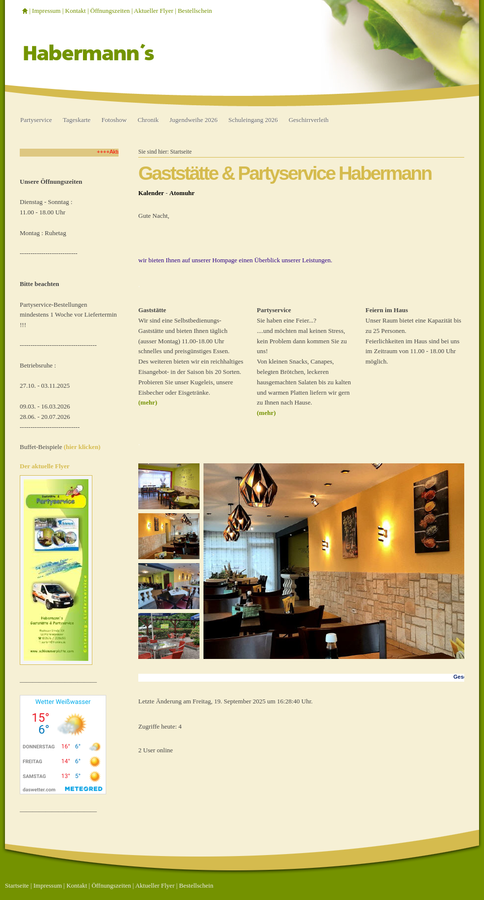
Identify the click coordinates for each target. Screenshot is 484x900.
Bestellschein (195, 10)
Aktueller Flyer (153, 10)
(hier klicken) (82, 446)
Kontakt (75, 10)
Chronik (148, 119)
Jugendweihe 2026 (193, 119)
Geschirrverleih (308, 119)
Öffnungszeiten (110, 10)
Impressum (46, 10)
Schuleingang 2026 (253, 119)
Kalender (151, 193)
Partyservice (36, 119)
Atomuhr (182, 193)
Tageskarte (76, 119)
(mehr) (147, 402)
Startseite (181, 152)
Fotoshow (113, 119)
